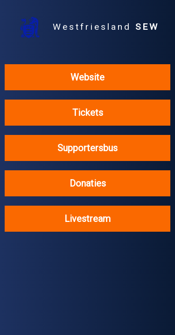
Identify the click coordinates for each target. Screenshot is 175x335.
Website (87, 77)
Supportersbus (87, 148)
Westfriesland (87, 27)
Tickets (87, 112)
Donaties (88, 183)
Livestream (87, 218)
